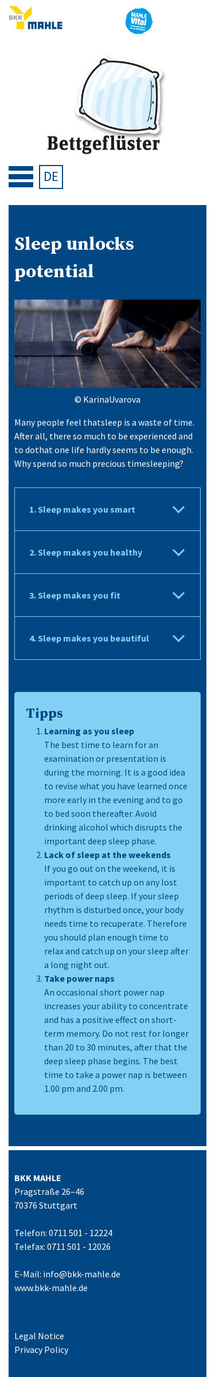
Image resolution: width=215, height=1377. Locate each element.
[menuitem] (50, 176)
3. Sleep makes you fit (74, 595)
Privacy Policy (41, 1349)
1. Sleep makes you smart (82, 509)
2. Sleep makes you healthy (85, 552)
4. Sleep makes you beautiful (89, 638)
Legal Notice (39, 1335)
